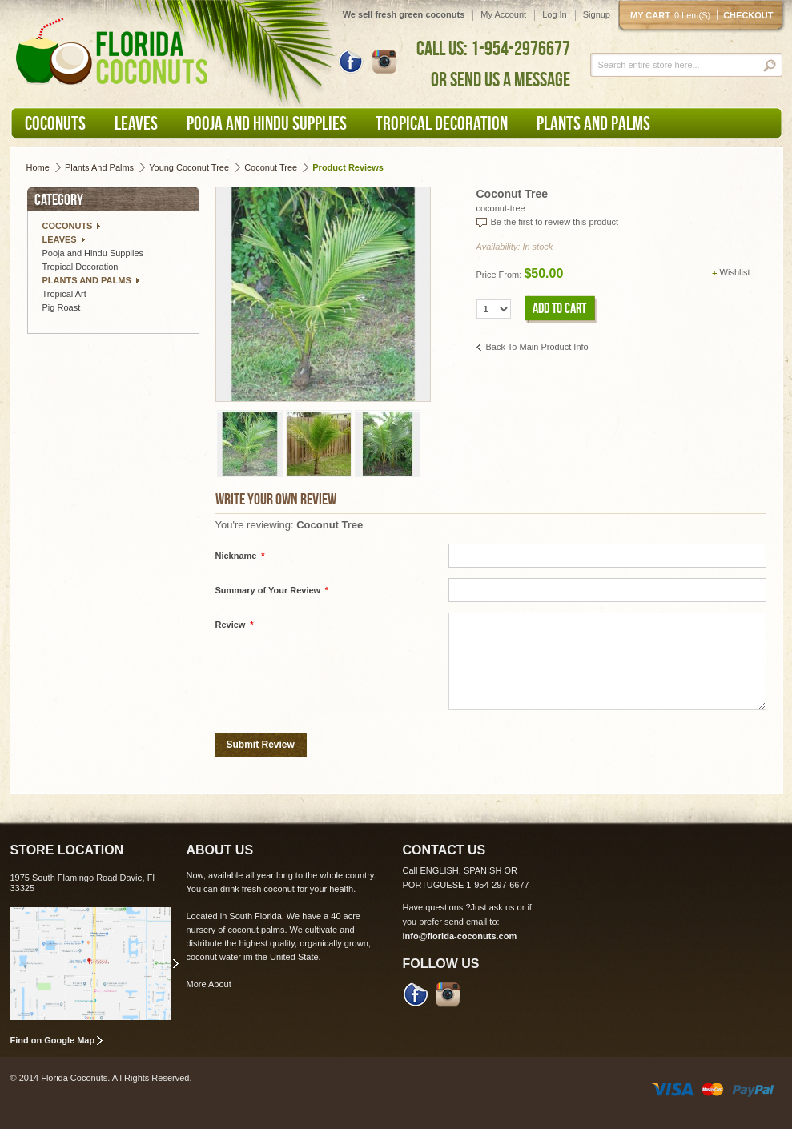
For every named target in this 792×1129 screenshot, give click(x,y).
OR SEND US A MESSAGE (500, 79)
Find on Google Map (52, 1040)
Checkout (748, 15)
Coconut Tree (270, 167)
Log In (554, 14)
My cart (673, 15)
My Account (503, 14)
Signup (596, 14)
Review (234, 625)
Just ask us (493, 907)
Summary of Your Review (272, 590)
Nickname (240, 556)
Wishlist (735, 272)
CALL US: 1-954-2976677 (493, 48)
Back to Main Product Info (537, 347)
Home (38, 167)
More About (209, 984)
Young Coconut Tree (189, 167)
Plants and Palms (99, 167)
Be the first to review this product (555, 222)
